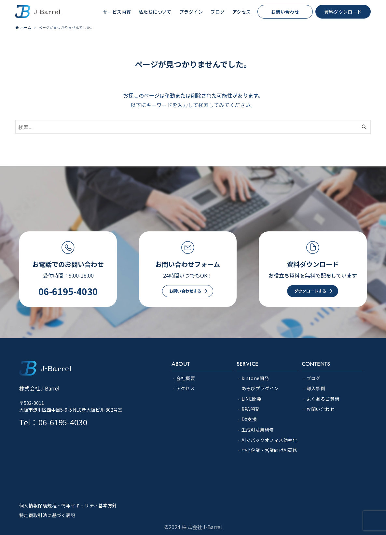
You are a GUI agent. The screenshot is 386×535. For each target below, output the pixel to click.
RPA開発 (250, 408)
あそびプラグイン (260, 388)
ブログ (314, 378)
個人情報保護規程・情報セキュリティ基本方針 (68, 504)
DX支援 (249, 419)
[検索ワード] (192, 127)
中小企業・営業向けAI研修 (269, 449)
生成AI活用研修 (257, 429)
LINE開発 (251, 398)
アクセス (185, 388)
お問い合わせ (321, 408)
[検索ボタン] (364, 127)
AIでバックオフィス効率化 (269, 439)
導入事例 (316, 388)
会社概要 (185, 378)
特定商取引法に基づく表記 (47, 513)
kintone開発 (255, 378)
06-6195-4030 (68, 291)
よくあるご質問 (323, 398)
